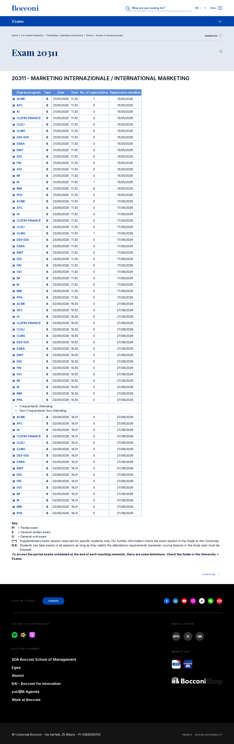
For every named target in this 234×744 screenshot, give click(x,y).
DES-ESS (23, 137)
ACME (21, 99)
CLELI (20, 124)
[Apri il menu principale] (220, 8)
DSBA (21, 143)
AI (18, 111)
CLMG (21, 131)
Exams (89, 35)
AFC (20, 105)
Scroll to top (211, 574)
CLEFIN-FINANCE (29, 118)
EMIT (20, 150)
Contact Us (213, 36)
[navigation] (117, 21)
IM (18, 175)
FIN (19, 163)
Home (15, 35)
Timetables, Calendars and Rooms (64, 35)
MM (19, 188)
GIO (19, 169)
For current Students (32, 35)
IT (205, 8)
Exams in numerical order (109, 35)
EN (197, 8)
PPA (19, 195)
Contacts (53, 600)
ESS (19, 156)
